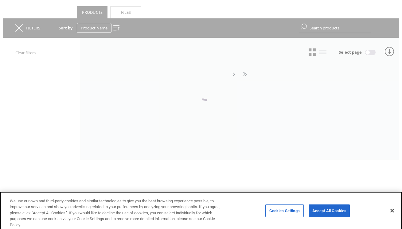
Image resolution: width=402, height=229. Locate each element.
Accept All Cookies (329, 212)
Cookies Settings (284, 212)
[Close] (392, 212)
